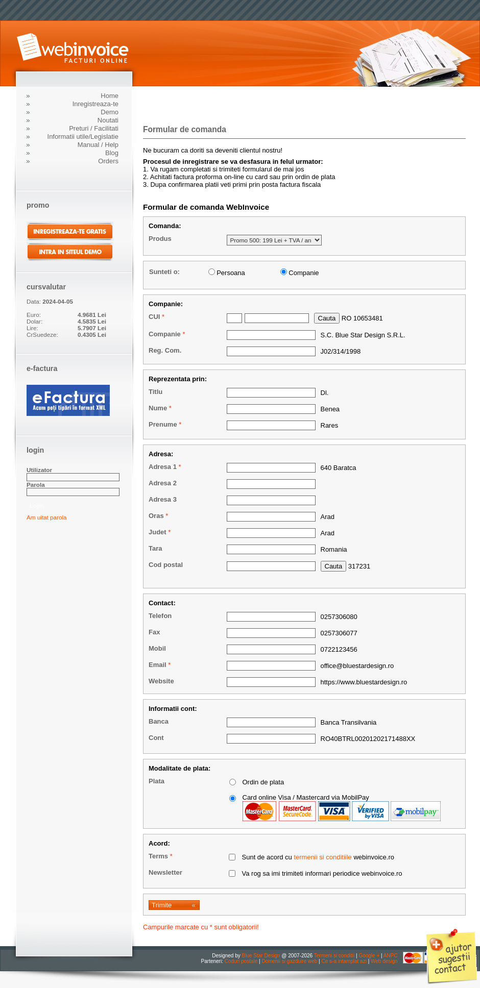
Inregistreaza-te (95, 104)
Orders (108, 161)
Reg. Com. (165, 350)
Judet (157, 532)
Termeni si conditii (334, 955)
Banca (159, 721)
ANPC (390, 955)
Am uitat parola (47, 517)
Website (161, 681)
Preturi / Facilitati (93, 128)
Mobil (157, 648)
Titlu (155, 392)
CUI (154, 316)
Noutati (108, 120)
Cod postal (166, 565)
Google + (368, 955)
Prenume (163, 424)
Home (109, 96)
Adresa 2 (163, 483)
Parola (36, 484)
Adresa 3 (163, 499)
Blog (111, 153)
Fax (154, 632)
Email (157, 665)
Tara (155, 548)
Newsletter (165, 872)
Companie (165, 334)
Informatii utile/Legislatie (82, 136)
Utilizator (39, 469)
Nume (158, 408)
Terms (158, 856)
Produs (160, 238)
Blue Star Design (261, 955)
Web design (384, 961)
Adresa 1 (163, 467)
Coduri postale (241, 961)
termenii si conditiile (322, 857)
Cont (156, 738)
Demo (109, 112)
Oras (156, 516)
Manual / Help (98, 145)
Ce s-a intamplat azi (343, 961)
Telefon (160, 616)
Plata (156, 781)
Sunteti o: (164, 272)
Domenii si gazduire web (289, 961)
